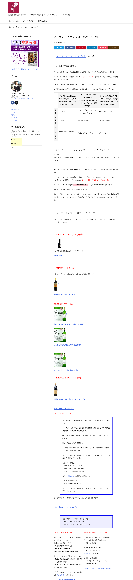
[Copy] (113, 47)
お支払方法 (70, 476)
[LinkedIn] (92, 47)
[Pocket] (103, 47)
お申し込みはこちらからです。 (66, 507)
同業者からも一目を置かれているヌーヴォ (69, 399)
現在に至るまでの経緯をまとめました (22, 98)
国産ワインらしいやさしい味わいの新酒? (69, 324)
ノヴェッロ (58, 256)
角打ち (13, 115)
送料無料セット (15, 109)
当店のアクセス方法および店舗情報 (97, 568)
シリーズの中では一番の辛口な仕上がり (67, 370)
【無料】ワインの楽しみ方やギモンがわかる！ (24, 69)
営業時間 (87, 553)
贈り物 (13, 112)
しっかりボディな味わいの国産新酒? (67, 345)
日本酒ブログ (15, 117)
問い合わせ (60, 575)
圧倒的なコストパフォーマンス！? (67, 294)
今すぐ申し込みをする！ (64, 409)
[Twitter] (59, 47)
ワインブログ (15, 120)
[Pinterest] (81, 47)
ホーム (12, 27)
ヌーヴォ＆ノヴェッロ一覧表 (71, 56)
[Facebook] (70, 47)
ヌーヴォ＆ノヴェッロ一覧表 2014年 (28, 27)
